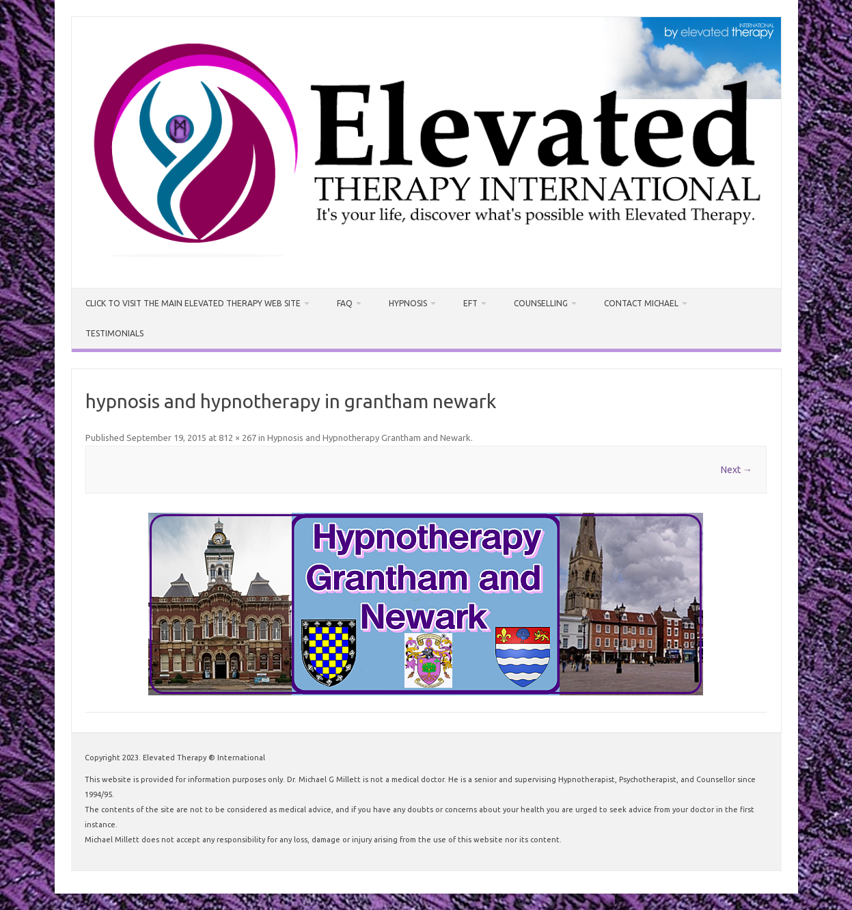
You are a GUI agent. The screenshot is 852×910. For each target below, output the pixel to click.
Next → (736, 469)
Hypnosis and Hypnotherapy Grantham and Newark (369, 437)
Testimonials (114, 333)
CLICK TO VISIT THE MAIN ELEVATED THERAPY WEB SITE (193, 303)
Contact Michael (641, 303)
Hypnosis (408, 303)
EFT (470, 303)
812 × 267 (237, 437)
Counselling (541, 303)
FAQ (345, 303)
